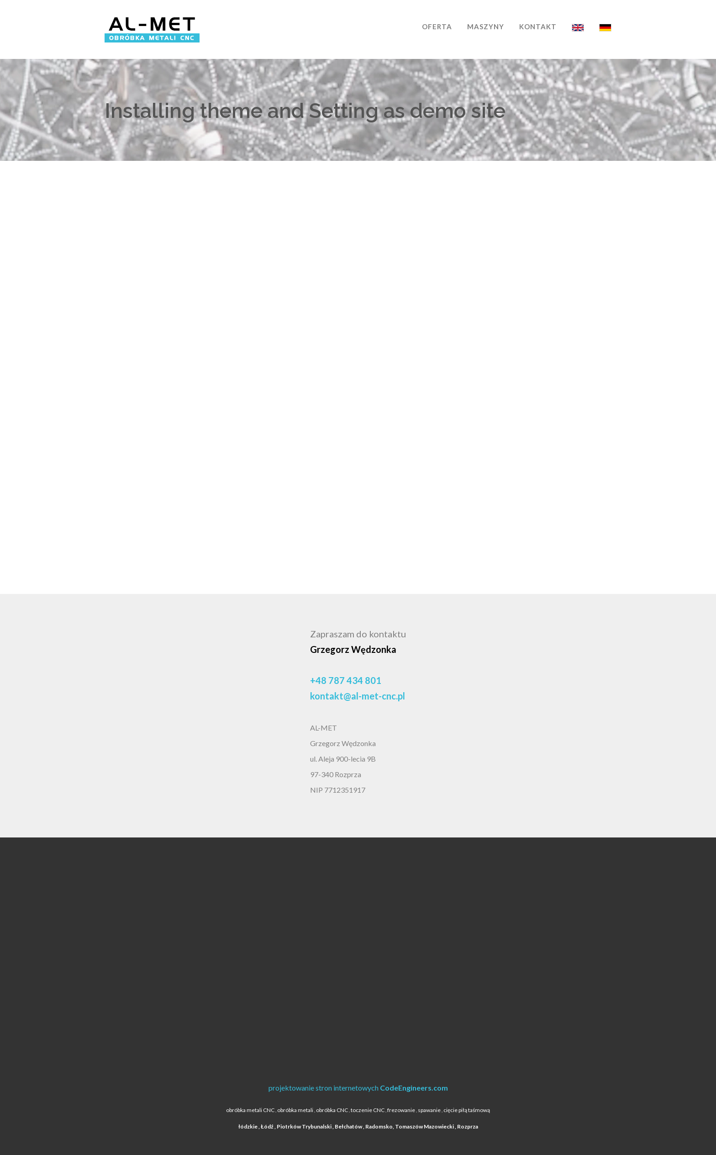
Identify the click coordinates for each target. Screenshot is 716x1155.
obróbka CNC (332, 1110)
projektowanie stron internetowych (358, 1087)
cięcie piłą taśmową (466, 1110)
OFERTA (437, 26)
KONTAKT (538, 26)
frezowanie (401, 1110)
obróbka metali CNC (250, 1110)
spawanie (429, 1110)
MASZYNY (485, 26)
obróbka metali (295, 1110)
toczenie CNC (367, 1110)
